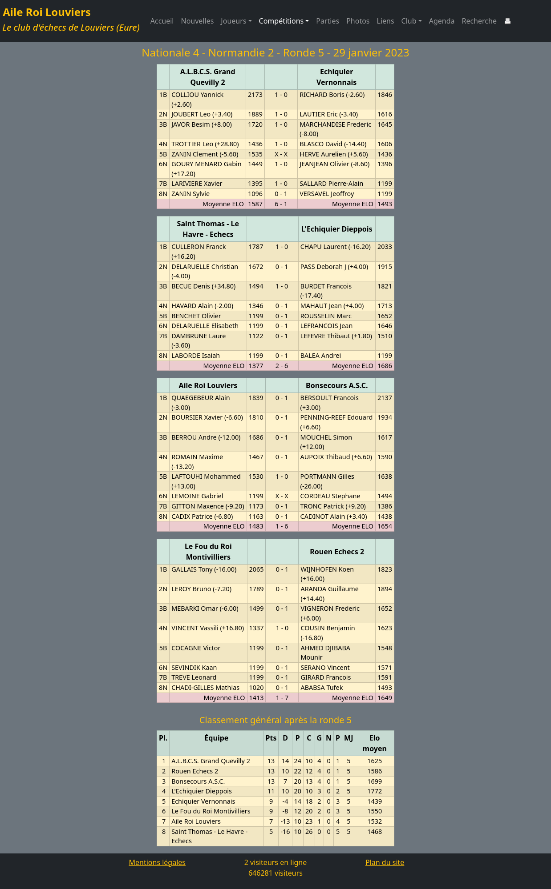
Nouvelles (197, 21)
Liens (385, 21)
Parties (327, 21)
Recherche (479, 21)
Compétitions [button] (281, 21)
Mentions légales (157, 862)
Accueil (162, 21)
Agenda (442, 21)
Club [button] (409, 21)
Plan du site (384, 862)
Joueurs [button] (233, 21)
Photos (357, 21)
